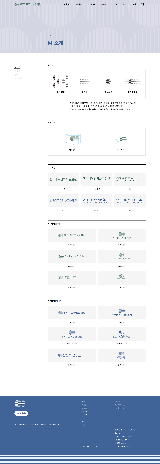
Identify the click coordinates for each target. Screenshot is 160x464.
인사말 (17, 71)
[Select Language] (143, 4)
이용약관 (117, 401)
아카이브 (91, 4)
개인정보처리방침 (120, 405)
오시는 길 (18, 78)
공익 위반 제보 (21, 413)
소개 (54, 4)
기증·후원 (78, 4)
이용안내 (65, 4)
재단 (134, 4)
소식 (125, 4)
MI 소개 (17, 67)
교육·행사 (104, 4)
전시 (115, 4)
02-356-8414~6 (120, 443)
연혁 (16, 75)
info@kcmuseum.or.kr (122, 446)
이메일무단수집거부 (121, 408)
